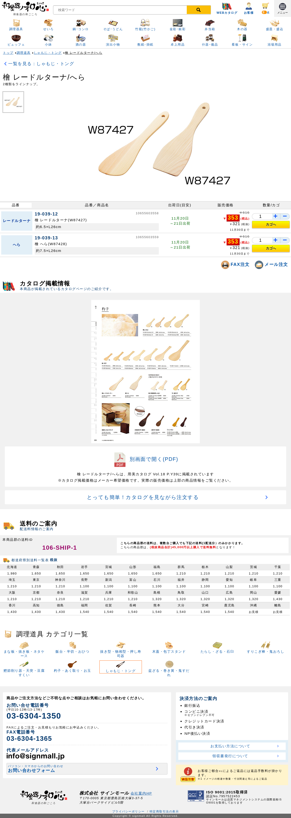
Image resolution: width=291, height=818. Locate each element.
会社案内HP (141, 793)
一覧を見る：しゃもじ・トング (41, 63)
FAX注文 (236, 264)
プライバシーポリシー (128, 811)
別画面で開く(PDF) (145, 459)
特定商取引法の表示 (164, 811)
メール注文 (271, 264)
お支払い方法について (230, 746)
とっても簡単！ (143, 497)
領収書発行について (230, 756)
